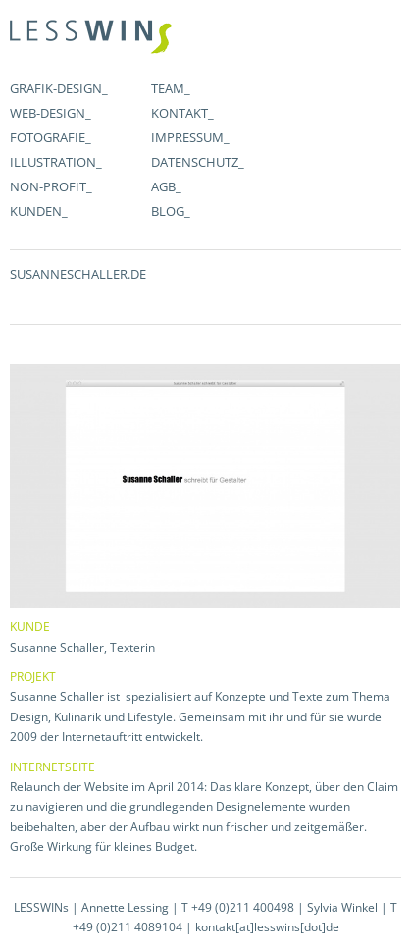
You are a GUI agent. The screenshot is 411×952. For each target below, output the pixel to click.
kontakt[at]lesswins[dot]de (267, 927)
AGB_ (166, 186)
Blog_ (170, 211)
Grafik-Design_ (59, 88)
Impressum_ (190, 137)
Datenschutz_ (197, 162)
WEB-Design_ (50, 113)
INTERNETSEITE (52, 767)
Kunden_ (39, 211)
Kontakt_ (182, 113)
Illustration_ (56, 162)
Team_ (170, 88)
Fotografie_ (50, 137)
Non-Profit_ (51, 186)
